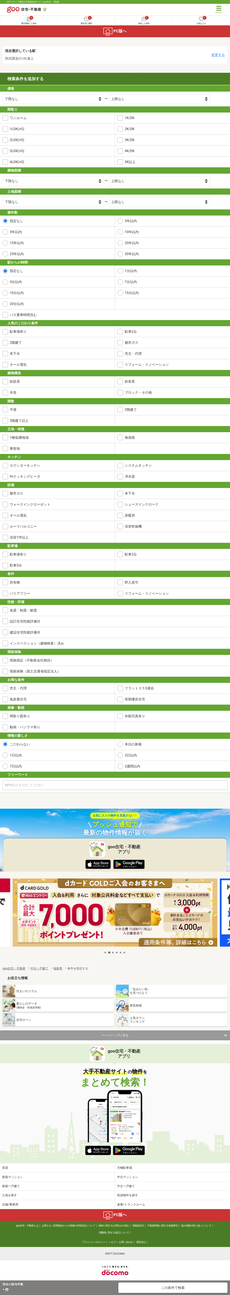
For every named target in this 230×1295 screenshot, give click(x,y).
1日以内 (16, 755)
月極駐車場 (124, 1167)
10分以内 (17, 293)
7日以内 (16, 766)
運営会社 (140, 1242)
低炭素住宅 (18, 699)
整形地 (15, 449)
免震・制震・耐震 (23, 610)
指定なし (16, 221)
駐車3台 (16, 565)
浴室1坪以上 (19, 537)
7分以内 (131, 282)
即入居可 (131, 582)
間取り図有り (20, 716)
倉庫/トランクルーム (131, 1204)
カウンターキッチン (25, 465)
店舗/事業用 (10, 1204)
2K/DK (129, 129)
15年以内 (17, 243)
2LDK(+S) (17, 140)
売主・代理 (133, 354)
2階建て (16, 343)
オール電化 (18, 365)
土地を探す (9, 1195)
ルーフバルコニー (23, 526)
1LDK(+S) (17, 129)
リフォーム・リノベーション (147, 365)
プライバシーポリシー (93, 1242)
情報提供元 (138, 1225)
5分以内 (16, 282)
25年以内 (17, 254)
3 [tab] (113, 952)
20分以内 (17, 304)
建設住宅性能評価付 (25, 632)
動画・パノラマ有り (25, 727)
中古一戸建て (126, 1186)
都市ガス (131, 343)
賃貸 (5, 1167)
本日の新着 (133, 744)
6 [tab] (124, 952)
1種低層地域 (19, 438)
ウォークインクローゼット (30, 504)
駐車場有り (18, 332)
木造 (13, 392)
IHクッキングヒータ (25, 476)
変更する (218, 55)
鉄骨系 (130, 381)
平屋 (13, 410)
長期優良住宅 (135, 699)
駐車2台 (131, 332)
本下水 (15, 354)
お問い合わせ (126, 1242)
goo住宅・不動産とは (27, 1225)
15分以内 (132, 293)
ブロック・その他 (138, 392)
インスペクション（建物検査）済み (37, 643)
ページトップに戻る (115, 1035)
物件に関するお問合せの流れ (114, 1225)
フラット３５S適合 (139, 688)
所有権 (15, 582)
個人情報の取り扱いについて (196, 1225)
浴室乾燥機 (133, 526)
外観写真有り (135, 716)
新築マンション (12, 1177)
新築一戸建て (11, 1186)
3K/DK (129, 140)
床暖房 (130, 515)
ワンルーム (18, 118)
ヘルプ (112, 1242)
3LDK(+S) (17, 151)
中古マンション (127, 1177)
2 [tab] (109, 952)
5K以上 (130, 162)
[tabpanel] (115, 913)
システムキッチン (138, 465)
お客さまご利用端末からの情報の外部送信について (68, 1225)
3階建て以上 (19, 421)
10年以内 (132, 232)
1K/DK (129, 118)
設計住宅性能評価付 (25, 621)
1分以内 (131, 271)
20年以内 (132, 243)
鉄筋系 (15, 381)
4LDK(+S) (17, 162)
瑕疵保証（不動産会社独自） (32, 660)
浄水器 (130, 476)
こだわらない (20, 744)
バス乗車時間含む (23, 315)
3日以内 (131, 755)
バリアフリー (20, 593)
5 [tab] (121, 952)
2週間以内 (132, 766)
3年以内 (131, 221)
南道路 (130, 438)
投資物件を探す (127, 1195)
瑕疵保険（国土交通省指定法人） (35, 671)
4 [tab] (117, 952)
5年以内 (16, 232)
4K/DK (129, 151)
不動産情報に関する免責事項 (162, 1225)
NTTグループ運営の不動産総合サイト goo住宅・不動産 (33, 2)
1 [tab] (105, 952)
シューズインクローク (142, 504)
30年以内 (132, 254)
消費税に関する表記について (114, 1232)
